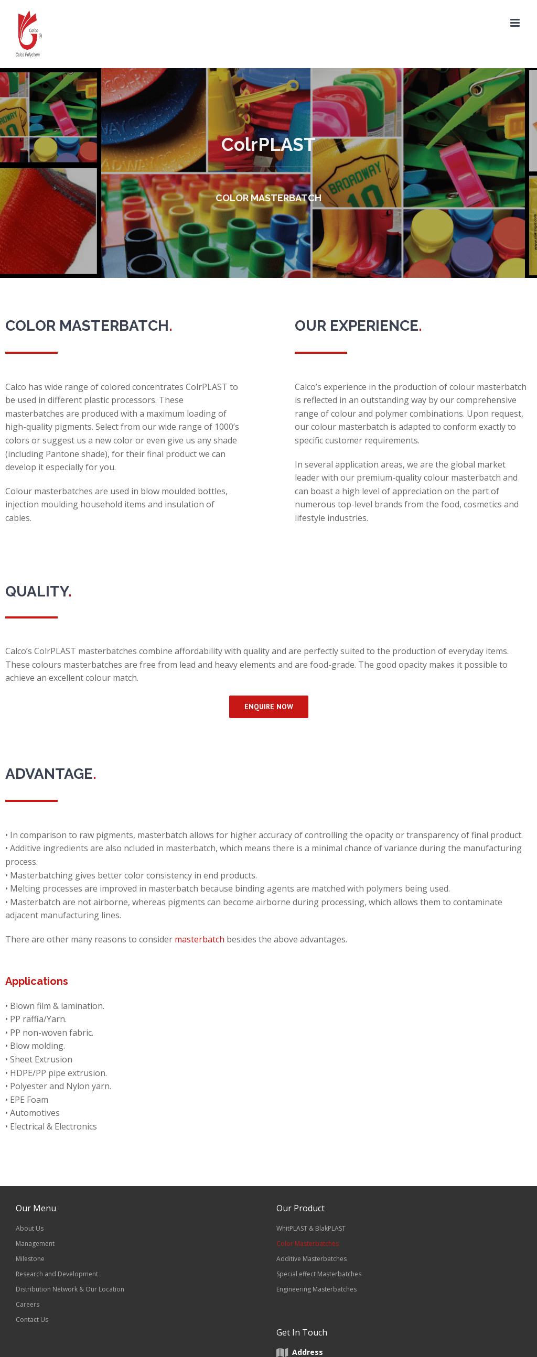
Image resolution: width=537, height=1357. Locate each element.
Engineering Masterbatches (316, 1289)
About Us (30, 1228)
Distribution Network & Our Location (70, 1289)
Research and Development (57, 1273)
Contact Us (32, 1319)
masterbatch (199, 939)
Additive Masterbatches (311, 1258)
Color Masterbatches (307, 1243)
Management (35, 1243)
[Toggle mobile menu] (515, 22)
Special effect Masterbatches (318, 1273)
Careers (27, 1304)
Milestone (30, 1258)
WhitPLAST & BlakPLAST (311, 1228)
